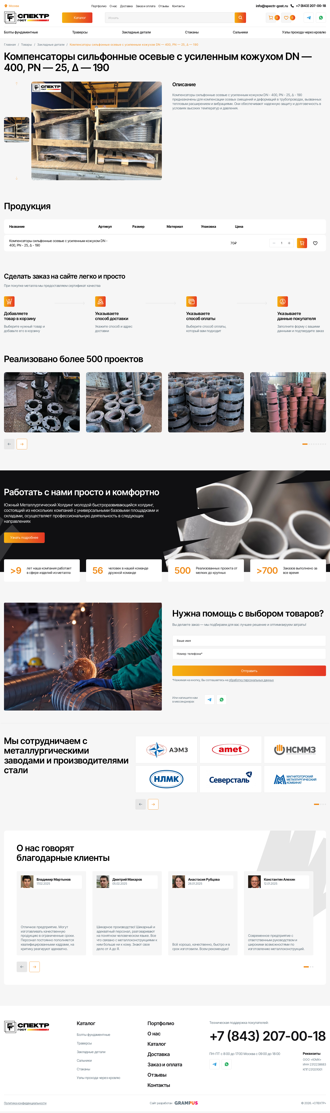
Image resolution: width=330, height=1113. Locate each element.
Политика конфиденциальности (25, 1104)
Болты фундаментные (21, 32)
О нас (113, 6)
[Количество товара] (281, 243)
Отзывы (163, 6)
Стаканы (191, 32)
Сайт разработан (174, 1105)
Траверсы (80, 32)
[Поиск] (240, 17)
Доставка (126, 6)
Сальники (240, 32)
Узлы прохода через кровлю (304, 32)
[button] (22, 445)
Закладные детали (136, 32)
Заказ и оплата (145, 6)
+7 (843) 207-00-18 (307, 6)
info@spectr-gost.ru (271, 6)
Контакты (178, 6)
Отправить (249, 673)
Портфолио (98, 6)
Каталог (80, 18)
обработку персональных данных (251, 682)
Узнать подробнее (24, 539)
